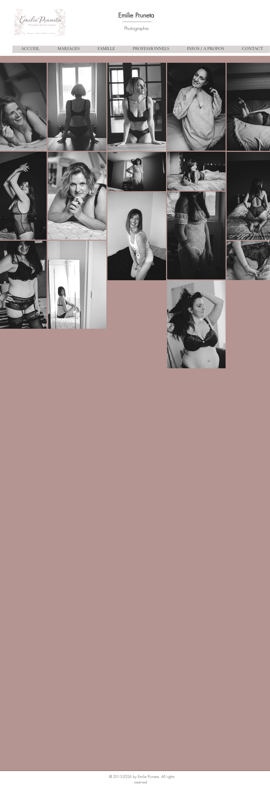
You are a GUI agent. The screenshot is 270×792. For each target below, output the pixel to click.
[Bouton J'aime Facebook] (246, 760)
